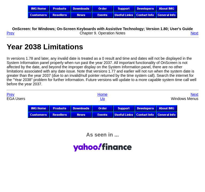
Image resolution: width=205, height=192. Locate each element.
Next (194, 33)
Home (102, 94)
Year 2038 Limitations (45, 47)
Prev (10, 33)
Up (102, 99)
